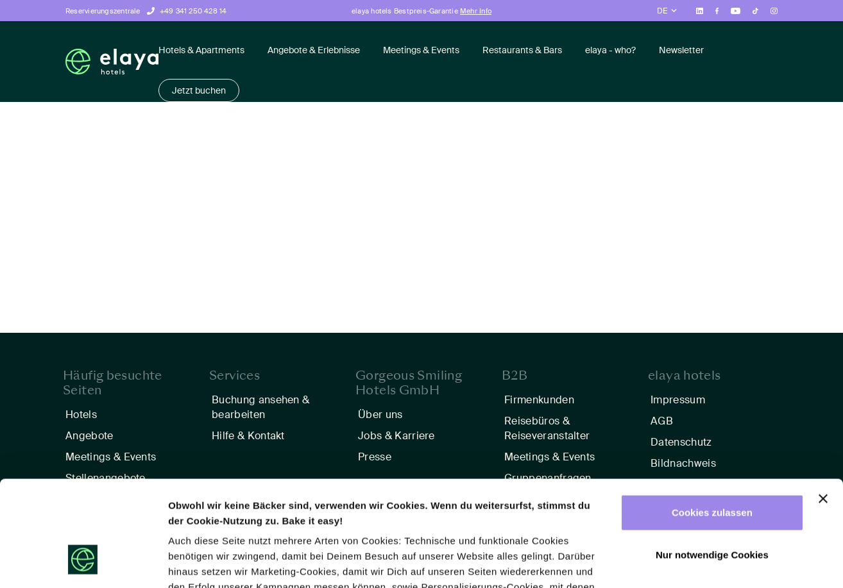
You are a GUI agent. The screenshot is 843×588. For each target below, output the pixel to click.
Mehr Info (475, 10)
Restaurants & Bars (522, 50)
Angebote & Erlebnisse (314, 50)
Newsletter (681, 50)
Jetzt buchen (199, 90)
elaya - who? (610, 50)
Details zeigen (200, 562)
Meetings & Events (421, 50)
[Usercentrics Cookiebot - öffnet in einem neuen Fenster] (83, 563)
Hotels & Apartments (201, 50)
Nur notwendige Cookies (712, 463)
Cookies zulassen (712, 422)
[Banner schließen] (823, 408)
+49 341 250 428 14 (193, 10)
